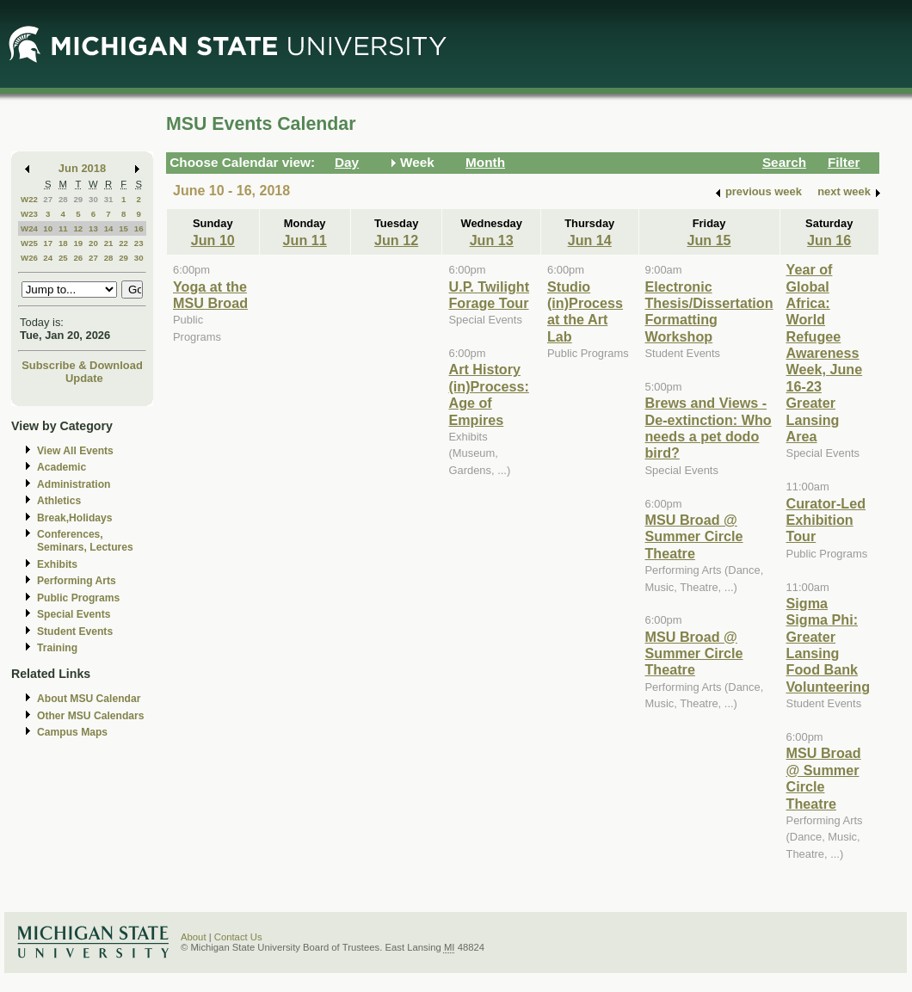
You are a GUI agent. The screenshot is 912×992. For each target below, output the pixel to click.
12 (78, 228)
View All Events (75, 451)
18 (63, 243)
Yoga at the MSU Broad (210, 295)
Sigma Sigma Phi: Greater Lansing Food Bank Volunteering (828, 644)
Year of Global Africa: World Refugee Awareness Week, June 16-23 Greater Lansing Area (824, 353)
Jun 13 (492, 240)
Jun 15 (708, 240)
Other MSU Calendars (91, 716)
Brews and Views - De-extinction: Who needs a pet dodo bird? (708, 427)
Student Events (75, 631)
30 (93, 199)
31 (109, 199)
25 (63, 257)
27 (47, 199)
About (193, 937)
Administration (73, 484)
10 (47, 228)
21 (109, 243)
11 (63, 228)
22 (123, 243)
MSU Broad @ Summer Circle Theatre (694, 536)
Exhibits (57, 564)
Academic (61, 467)
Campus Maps (72, 732)
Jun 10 (213, 240)
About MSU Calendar (88, 699)
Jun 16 (829, 240)
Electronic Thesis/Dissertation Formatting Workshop (709, 311)
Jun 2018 (82, 168)
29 (78, 199)
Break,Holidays (75, 518)
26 (78, 257)
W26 (29, 257)
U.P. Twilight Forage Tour (488, 295)
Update (84, 378)
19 (78, 243)
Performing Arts (76, 581)
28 (63, 199)
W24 (29, 228)
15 (123, 228)
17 (47, 243)
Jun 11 (305, 240)
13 (93, 228)
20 (93, 243)
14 (109, 228)
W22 (29, 199)
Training (57, 648)
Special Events (73, 614)
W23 (29, 214)
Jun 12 (396, 240)
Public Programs (78, 598)
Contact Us (238, 937)
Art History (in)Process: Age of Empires (488, 394)
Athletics (59, 501)
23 (139, 243)
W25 (29, 243)
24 (47, 257)
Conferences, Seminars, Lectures (85, 540)
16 (139, 228)
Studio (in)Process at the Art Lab (585, 311)
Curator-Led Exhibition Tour (826, 520)
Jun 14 (590, 240)
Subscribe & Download (82, 365)
